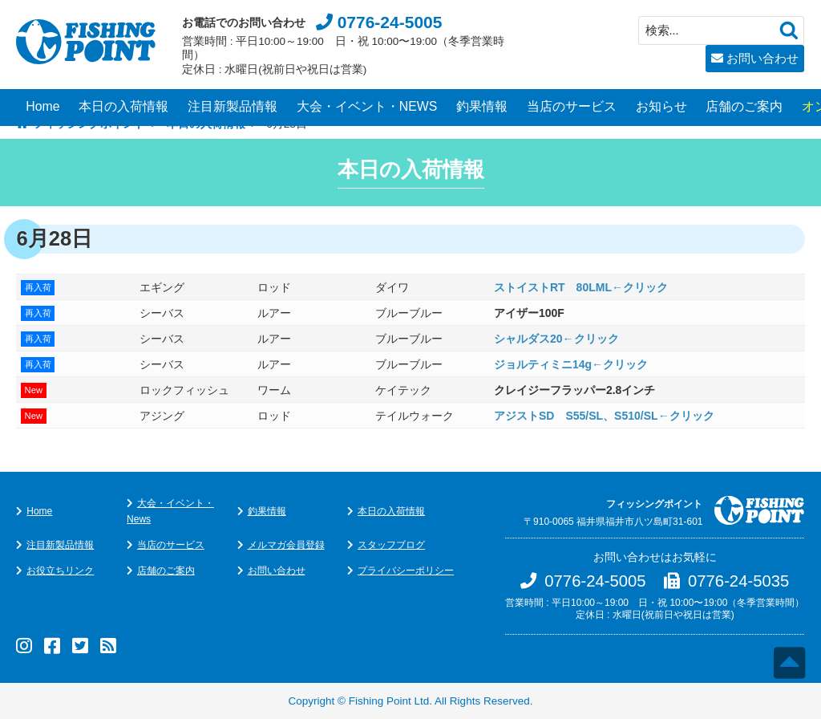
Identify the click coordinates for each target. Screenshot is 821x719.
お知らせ (661, 106)
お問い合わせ (762, 58)
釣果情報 (482, 106)
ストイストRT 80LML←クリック (581, 287)
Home (42, 106)
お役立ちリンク (60, 570)
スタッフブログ (391, 544)
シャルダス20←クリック (556, 338)
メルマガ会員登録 (286, 544)
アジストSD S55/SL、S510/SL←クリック (604, 415)
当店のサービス (572, 106)
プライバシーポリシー (406, 570)
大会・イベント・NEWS (367, 106)
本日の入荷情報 (123, 106)
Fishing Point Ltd (389, 701)
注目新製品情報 (232, 106)
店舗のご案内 (744, 106)
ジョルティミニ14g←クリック (571, 364)
